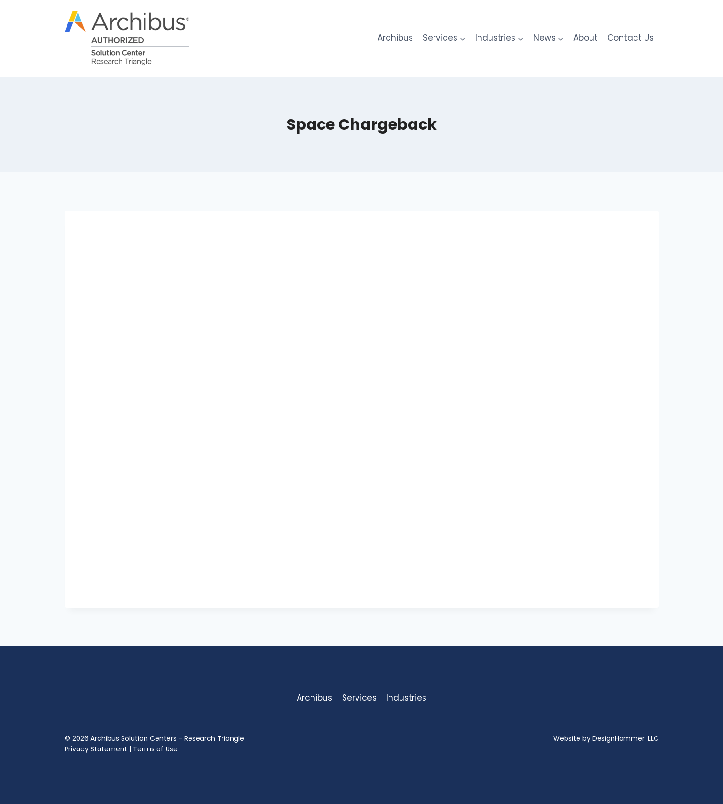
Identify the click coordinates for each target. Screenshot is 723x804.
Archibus (395, 38)
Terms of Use (155, 749)
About (585, 38)
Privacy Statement (96, 749)
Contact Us (630, 38)
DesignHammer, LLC (625, 738)
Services (359, 698)
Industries (406, 698)
